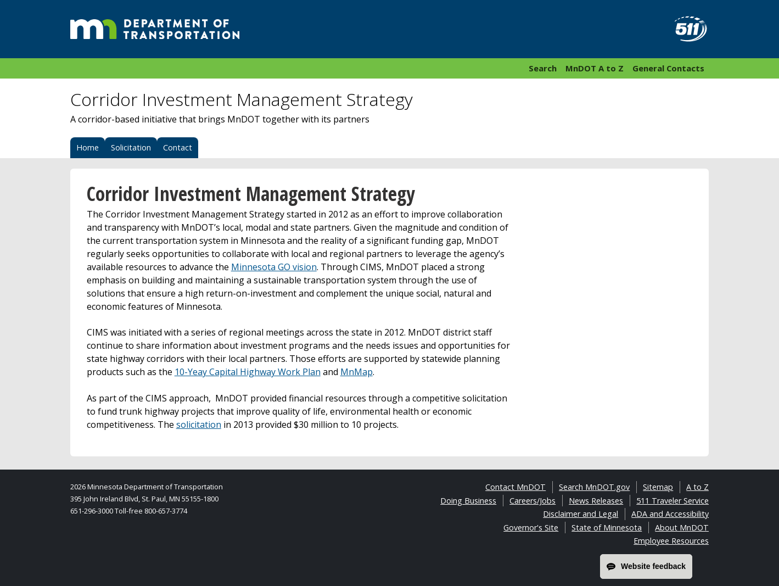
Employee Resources (671, 540)
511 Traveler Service (672, 500)
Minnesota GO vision (274, 267)
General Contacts (668, 68)
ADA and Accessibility (670, 514)
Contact (177, 147)
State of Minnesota (606, 527)
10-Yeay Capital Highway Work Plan (248, 372)
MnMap (356, 372)
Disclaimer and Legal (580, 514)
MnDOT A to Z (594, 68)
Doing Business (468, 500)
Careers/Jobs (532, 500)
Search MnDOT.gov (594, 487)
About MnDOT (682, 527)
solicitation (198, 424)
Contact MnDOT (515, 487)
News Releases (596, 500)
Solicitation (131, 147)
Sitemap (658, 487)
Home (87, 147)
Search (543, 68)
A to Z (697, 487)
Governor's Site (530, 527)
